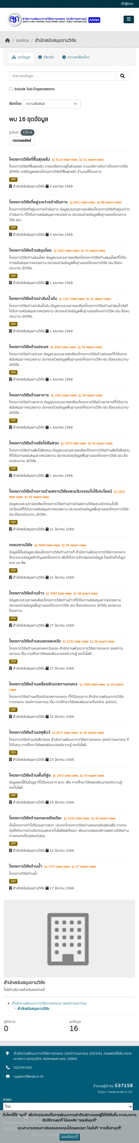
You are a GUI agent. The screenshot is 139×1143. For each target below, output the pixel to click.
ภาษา (7, 1099)
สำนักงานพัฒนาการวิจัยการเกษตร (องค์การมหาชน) (49, 1003)
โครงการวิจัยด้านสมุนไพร (31, 250)
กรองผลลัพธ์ (21, 140)
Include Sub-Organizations (31, 89)
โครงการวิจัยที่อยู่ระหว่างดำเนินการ (39, 202)
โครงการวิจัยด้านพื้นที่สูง (30, 775)
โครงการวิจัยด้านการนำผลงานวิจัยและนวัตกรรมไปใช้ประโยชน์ (61, 491)
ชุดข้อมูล (21, 57)
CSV (13, 179)
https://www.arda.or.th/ (115, 1091)
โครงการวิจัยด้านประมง (29, 347)
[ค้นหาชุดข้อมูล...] (62, 76)
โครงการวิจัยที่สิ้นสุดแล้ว (30, 159)
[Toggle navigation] (129, 19)
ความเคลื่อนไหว (75, 57)
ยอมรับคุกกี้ (70, 1136)
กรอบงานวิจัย (21, 545)
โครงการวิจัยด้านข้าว (27, 593)
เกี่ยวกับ (46, 57)
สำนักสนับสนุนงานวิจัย (55, 40)
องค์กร (22, 40)
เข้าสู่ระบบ (127, 4)
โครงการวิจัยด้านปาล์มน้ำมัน (33, 298)
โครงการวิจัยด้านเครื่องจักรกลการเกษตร (43, 684)
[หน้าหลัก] (7, 40)
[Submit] (123, 76)
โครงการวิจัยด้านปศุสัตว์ (30, 732)
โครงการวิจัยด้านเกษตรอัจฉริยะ (36, 818)
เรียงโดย (15, 103)
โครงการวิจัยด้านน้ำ (26, 866)
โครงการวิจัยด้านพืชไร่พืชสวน (34, 443)
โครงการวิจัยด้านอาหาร (29, 395)
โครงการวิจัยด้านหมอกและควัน (35, 641)
